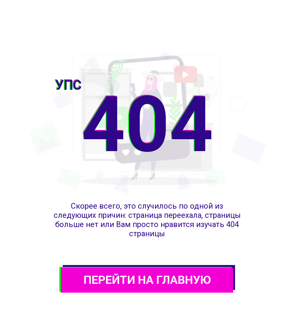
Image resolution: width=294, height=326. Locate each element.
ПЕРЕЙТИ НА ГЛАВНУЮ (147, 279)
